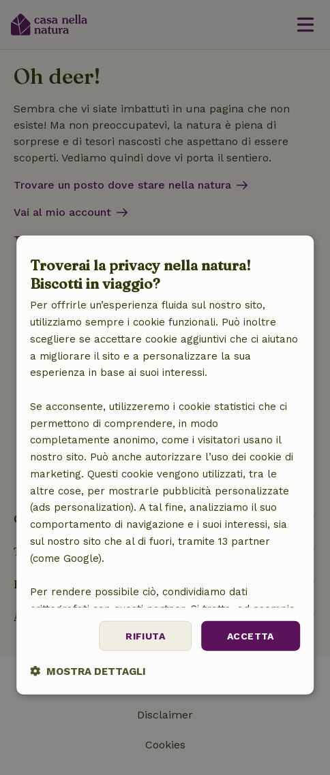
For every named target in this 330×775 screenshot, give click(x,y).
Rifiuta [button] (145, 635)
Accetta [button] (250, 635)
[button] (88, 671)
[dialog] (165, 465)
